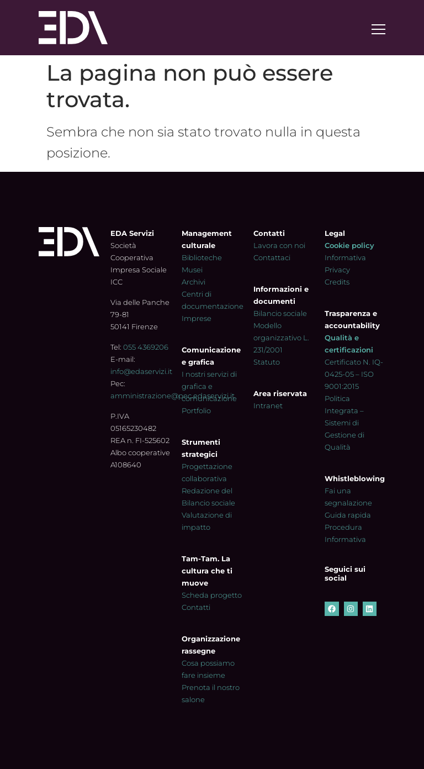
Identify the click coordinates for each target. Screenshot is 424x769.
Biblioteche (202, 257)
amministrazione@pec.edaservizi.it (172, 395)
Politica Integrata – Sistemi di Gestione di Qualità (344, 422)
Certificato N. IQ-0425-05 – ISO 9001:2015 (354, 374)
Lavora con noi (279, 245)
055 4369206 (145, 347)
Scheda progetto (212, 595)
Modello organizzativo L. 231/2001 (281, 337)
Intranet (268, 405)
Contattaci (271, 257)
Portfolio (196, 410)
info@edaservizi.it (141, 371)
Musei (192, 269)
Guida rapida (348, 514)
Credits (337, 281)
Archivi (193, 281)
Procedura (343, 527)
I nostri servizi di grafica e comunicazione (209, 386)
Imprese (196, 318)
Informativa (345, 539)
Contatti (196, 607)
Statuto (266, 361)
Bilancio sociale (280, 313)
